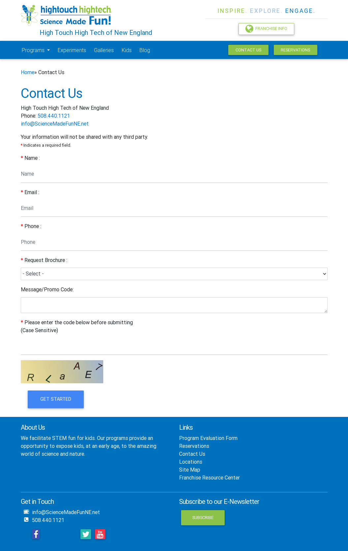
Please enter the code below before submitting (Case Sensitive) (77, 326)
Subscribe (202, 517)
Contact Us (248, 50)
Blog (145, 50)
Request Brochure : (44, 260)
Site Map (189, 469)
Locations (190, 461)
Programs (34, 50)
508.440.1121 (54, 115)
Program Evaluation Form (208, 438)
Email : (30, 192)
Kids (127, 50)
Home (27, 72)
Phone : (31, 226)
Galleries (104, 50)
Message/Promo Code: (47, 289)
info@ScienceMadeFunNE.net (55, 123)
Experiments (72, 50)
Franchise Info (266, 28)
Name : (30, 158)
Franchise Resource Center (209, 477)
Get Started (55, 399)
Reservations (295, 50)
